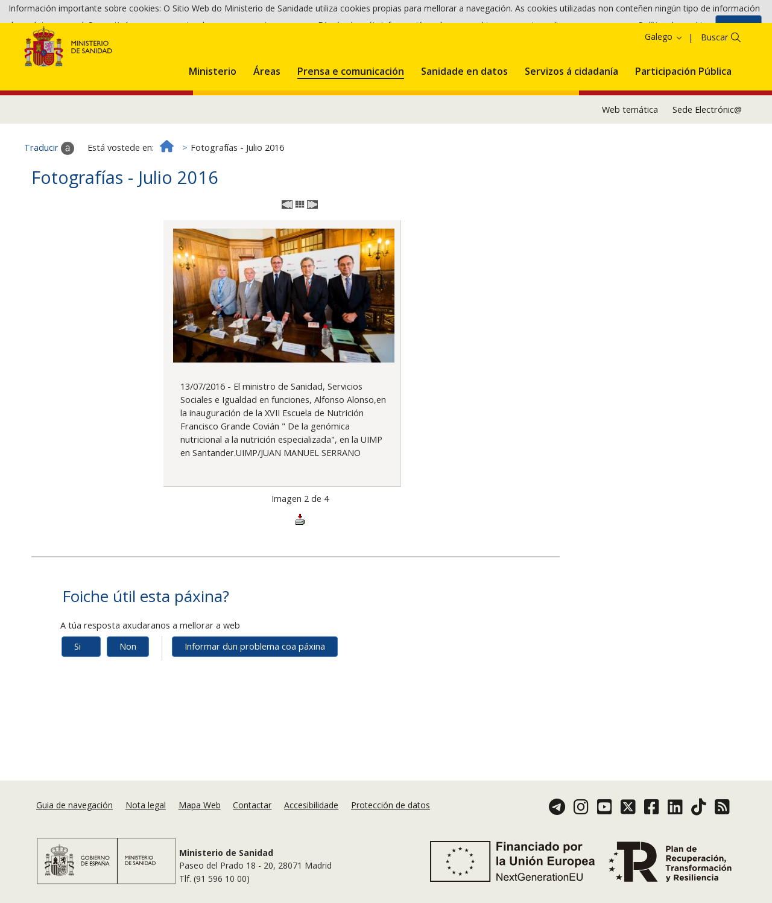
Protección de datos (390, 808)
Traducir (49, 192)
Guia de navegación (74, 808)
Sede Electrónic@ (707, 153)
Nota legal (145, 808)
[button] (212, 113)
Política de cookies (674, 28)
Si (77, 690)
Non (127, 690)
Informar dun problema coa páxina (255, 690)
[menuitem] (212, 113)
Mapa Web (200, 808)
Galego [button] (664, 81)
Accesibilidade (311, 808)
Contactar (252, 808)
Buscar (714, 81)
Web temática (630, 153)
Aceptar (738, 29)
